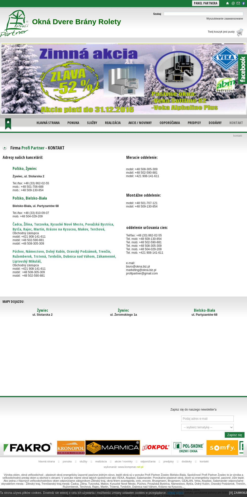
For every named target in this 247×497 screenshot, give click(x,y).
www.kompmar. (130, 466)
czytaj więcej (175, 493)
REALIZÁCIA (113, 122)
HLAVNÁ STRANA (48, 122)
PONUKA (73, 122)
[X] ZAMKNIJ (238, 493)
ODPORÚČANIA (170, 122)
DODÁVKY (215, 122)
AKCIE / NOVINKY (140, 122)
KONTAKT (236, 122)
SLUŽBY (92, 122)
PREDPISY (194, 122)
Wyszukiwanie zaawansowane (224, 18)
